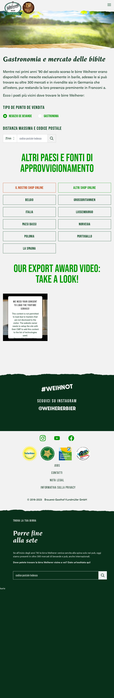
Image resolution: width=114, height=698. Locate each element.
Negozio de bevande (20, 116)
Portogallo (84, 236)
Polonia (29, 236)
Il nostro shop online (29, 188)
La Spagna (29, 248)
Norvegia (84, 224)
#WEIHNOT (57, 387)
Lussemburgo (84, 212)
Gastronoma (51, 116)
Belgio (29, 200)
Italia (29, 212)
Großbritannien (84, 200)
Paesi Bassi (29, 224)
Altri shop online (84, 188)
